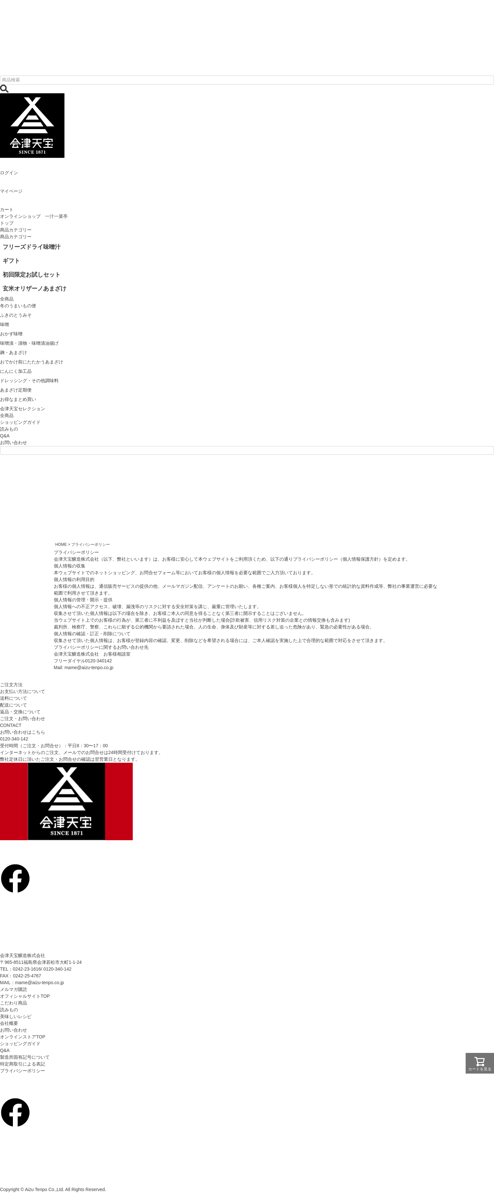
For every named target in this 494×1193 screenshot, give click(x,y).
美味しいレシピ (16, 1016)
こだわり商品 (13, 1002)
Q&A (5, 435)
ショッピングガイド (20, 422)
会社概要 (9, 1023)
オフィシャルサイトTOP (25, 996)
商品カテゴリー (16, 229)
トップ (7, 223)
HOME (61, 544)
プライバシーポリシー (22, 1070)
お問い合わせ (13, 442)
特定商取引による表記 (22, 1063)
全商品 (7, 415)
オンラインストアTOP (22, 1036)
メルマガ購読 (13, 989)
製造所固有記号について (25, 1057)
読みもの (9, 429)
